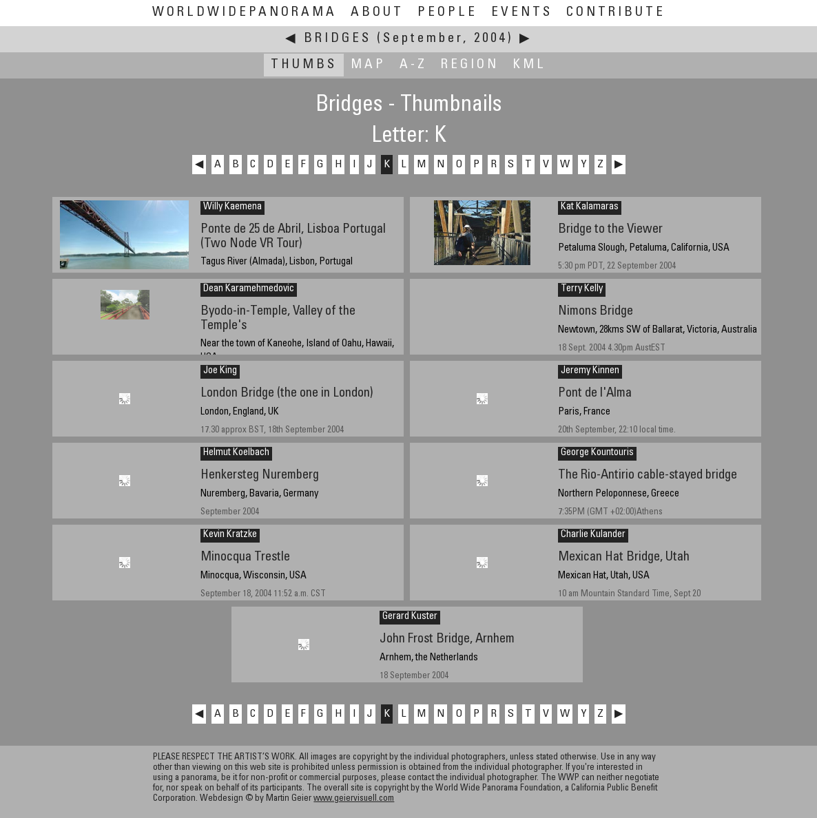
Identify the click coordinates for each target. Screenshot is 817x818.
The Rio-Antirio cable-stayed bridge (647, 475)
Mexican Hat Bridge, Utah (624, 557)
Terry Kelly (582, 289)
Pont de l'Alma (595, 393)
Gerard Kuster (409, 617)
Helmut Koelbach (236, 453)
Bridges (337, 38)
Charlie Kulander (593, 535)
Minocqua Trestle (245, 557)
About (377, 12)
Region (470, 65)
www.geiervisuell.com (353, 799)
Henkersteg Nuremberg (259, 475)
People (447, 12)
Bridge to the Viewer (610, 229)
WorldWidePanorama (244, 12)
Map (368, 65)
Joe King (220, 371)
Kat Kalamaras (590, 207)
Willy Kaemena (232, 207)
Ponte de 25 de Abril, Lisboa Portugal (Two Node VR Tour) (293, 237)
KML (529, 65)
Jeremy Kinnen (590, 371)
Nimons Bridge (595, 311)
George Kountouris (597, 453)
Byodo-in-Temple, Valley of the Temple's (277, 319)
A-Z (413, 65)
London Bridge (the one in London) (286, 393)
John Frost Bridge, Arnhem (447, 639)
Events (521, 12)
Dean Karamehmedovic (248, 289)
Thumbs (304, 65)
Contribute (615, 12)
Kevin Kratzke (230, 535)
